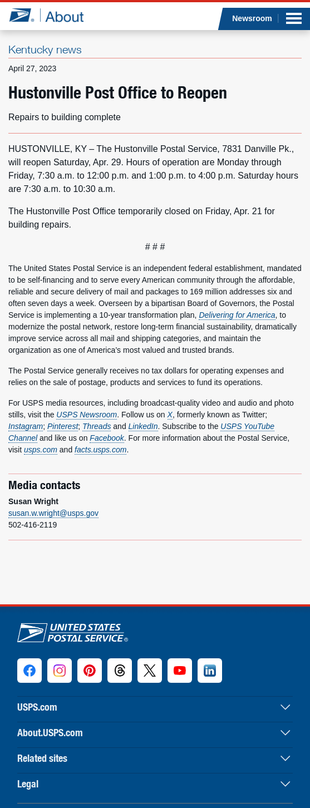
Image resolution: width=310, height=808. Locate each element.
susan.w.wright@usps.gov (53, 513)
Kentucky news (45, 49)
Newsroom (252, 18)
